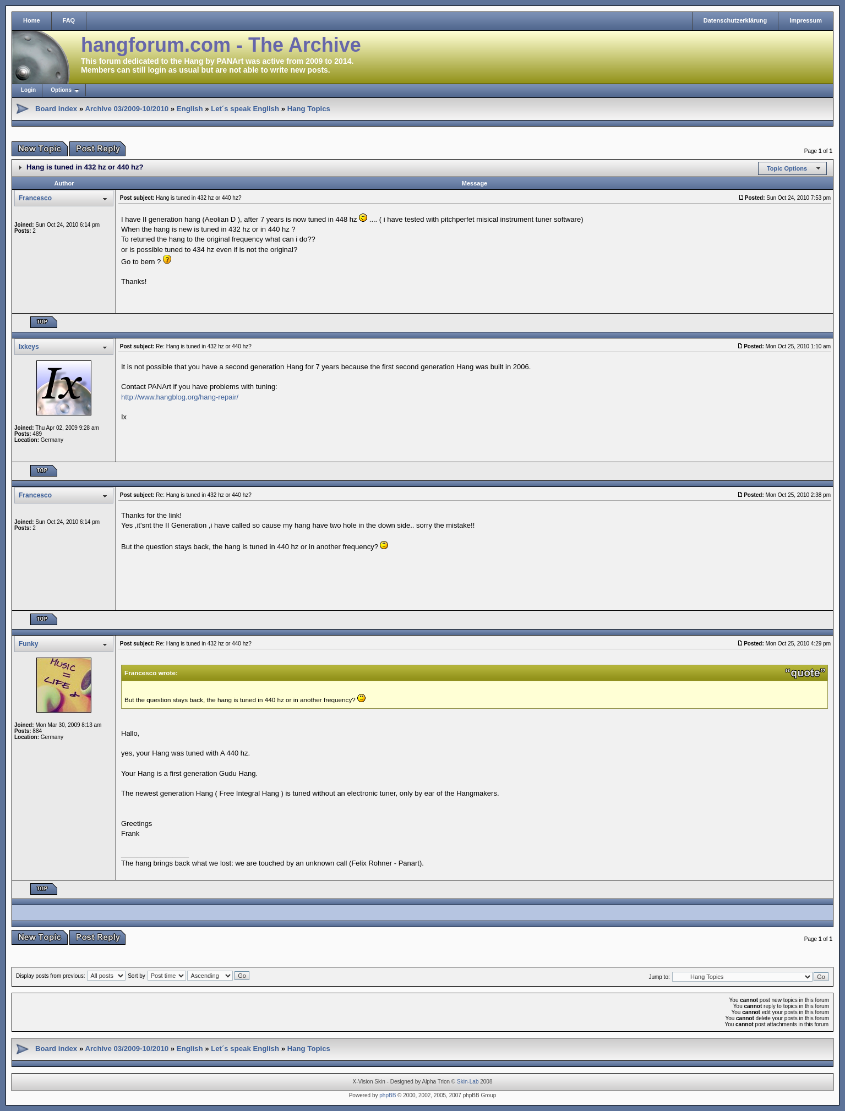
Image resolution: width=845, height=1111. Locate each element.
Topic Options (787, 168)
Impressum (805, 20)
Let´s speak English (245, 109)
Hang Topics (308, 109)
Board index (56, 109)
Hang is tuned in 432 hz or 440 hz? (84, 167)
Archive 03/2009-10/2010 (126, 109)
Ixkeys (29, 347)
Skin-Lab (467, 1082)
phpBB (387, 1095)
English (190, 109)
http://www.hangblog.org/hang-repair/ (179, 397)
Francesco (35, 198)
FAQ (69, 20)
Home (31, 20)
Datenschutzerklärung (735, 20)
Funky (28, 644)
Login (28, 90)
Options (61, 90)
